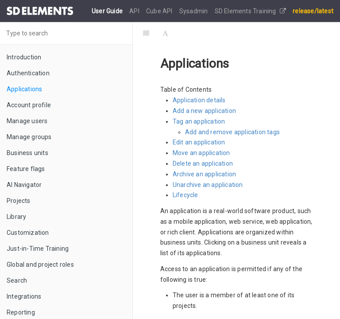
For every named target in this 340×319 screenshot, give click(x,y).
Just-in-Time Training (38, 248)
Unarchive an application (208, 184)
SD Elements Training (250, 11)
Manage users (27, 120)
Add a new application (204, 110)
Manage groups (29, 136)
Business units (27, 152)
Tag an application (199, 121)
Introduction (24, 57)
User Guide (108, 11)
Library (16, 216)
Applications (24, 89)
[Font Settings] (165, 33)
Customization (28, 232)
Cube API (160, 11)
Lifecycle (185, 194)
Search (17, 280)
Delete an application (203, 163)
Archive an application (204, 174)
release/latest (313, 11)
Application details (199, 100)
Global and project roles (40, 264)
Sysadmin (194, 11)
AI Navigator (24, 184)
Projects (19, 200)
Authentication (28, 73)
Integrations (24, 296)
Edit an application (199, 142)
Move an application (201, 152)
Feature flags (26, 168)
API (135, 11)
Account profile (29, 105)
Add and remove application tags (232, 132)
